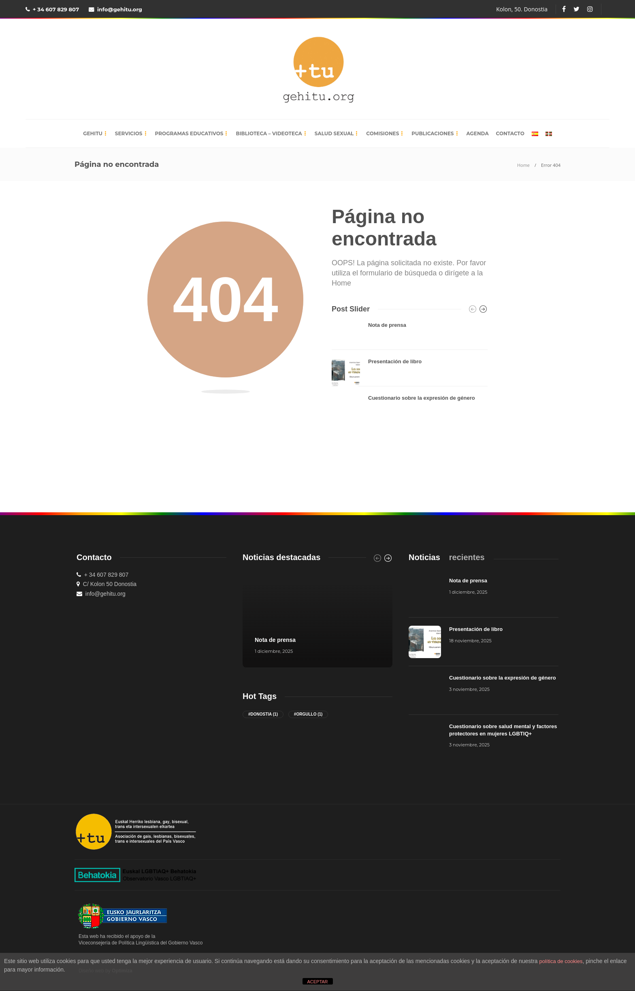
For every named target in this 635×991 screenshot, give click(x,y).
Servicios (129, 133)
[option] (410, 372)
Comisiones (382, 133)
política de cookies (561, 961)
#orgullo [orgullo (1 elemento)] (308, 714)
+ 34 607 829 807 (56, 9)
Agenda (478, 133)
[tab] (424, 557)
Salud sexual (334, 133)
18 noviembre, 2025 (470, 641)
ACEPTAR (317, 981)
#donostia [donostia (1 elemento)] (263, 714)
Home (523, 165)
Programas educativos (189, 133)
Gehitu (92, 133)
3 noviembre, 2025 (469, 689)
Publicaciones (432, 133)
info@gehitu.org (119, 9)
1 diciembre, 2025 (274, 651)
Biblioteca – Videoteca (269, 133)
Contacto (510, 133)
